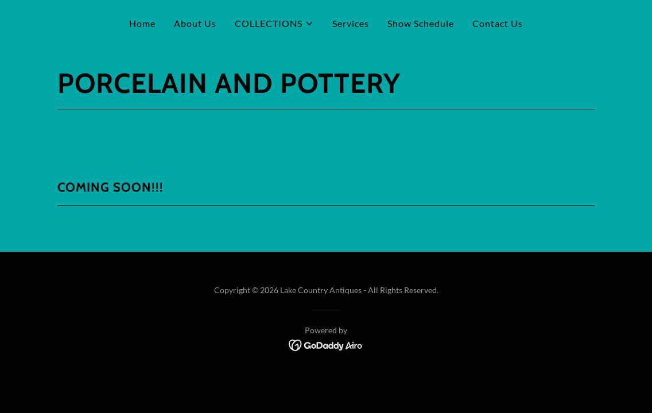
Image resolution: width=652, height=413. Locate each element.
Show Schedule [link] (420, 23)
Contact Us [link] (497, 23)
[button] (274, 23)
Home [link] (142, 23)
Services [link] (350, 23)
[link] (326, 343)
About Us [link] (195, 23)
